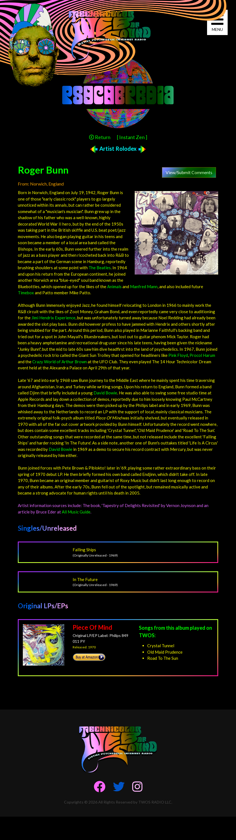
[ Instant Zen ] (132, 137)
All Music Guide (76, 511)
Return (99, 137)
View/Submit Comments (189, 172)
